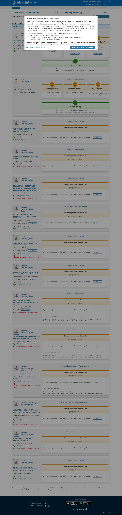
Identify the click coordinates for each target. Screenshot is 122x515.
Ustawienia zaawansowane (35, 47)
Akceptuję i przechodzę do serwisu (82, 47)
